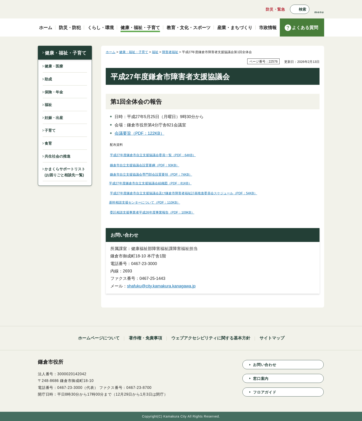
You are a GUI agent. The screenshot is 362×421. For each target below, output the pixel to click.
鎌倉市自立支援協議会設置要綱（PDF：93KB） (144, 165)
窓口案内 (260, 379)
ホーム (110, 52)
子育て (50, 130)
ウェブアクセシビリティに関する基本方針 (210, 338)
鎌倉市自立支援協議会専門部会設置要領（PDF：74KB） (151, 174)
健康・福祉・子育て (65, 52)
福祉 (48, 105)
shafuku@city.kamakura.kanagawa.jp (161, 286)
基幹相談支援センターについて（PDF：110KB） (144, 202)
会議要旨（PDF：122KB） (139, 133)
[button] (299, 9)
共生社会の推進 (57, 156)
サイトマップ (271, 338)
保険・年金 (54, 92)
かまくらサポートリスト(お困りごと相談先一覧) (65, 172)
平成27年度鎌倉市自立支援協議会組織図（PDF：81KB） (150, 183)
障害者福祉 (170, 52)
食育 (48, 143)
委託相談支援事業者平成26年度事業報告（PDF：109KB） (152, 212)
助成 (48, 79)
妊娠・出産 (54, 118)
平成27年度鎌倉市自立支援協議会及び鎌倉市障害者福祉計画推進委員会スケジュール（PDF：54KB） (183, 193)
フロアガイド (264, 392)
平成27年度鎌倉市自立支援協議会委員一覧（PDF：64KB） (153, 155)
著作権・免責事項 (145, 338)
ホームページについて (99, 338)
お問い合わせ (264, 365)
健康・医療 (54, 66)
